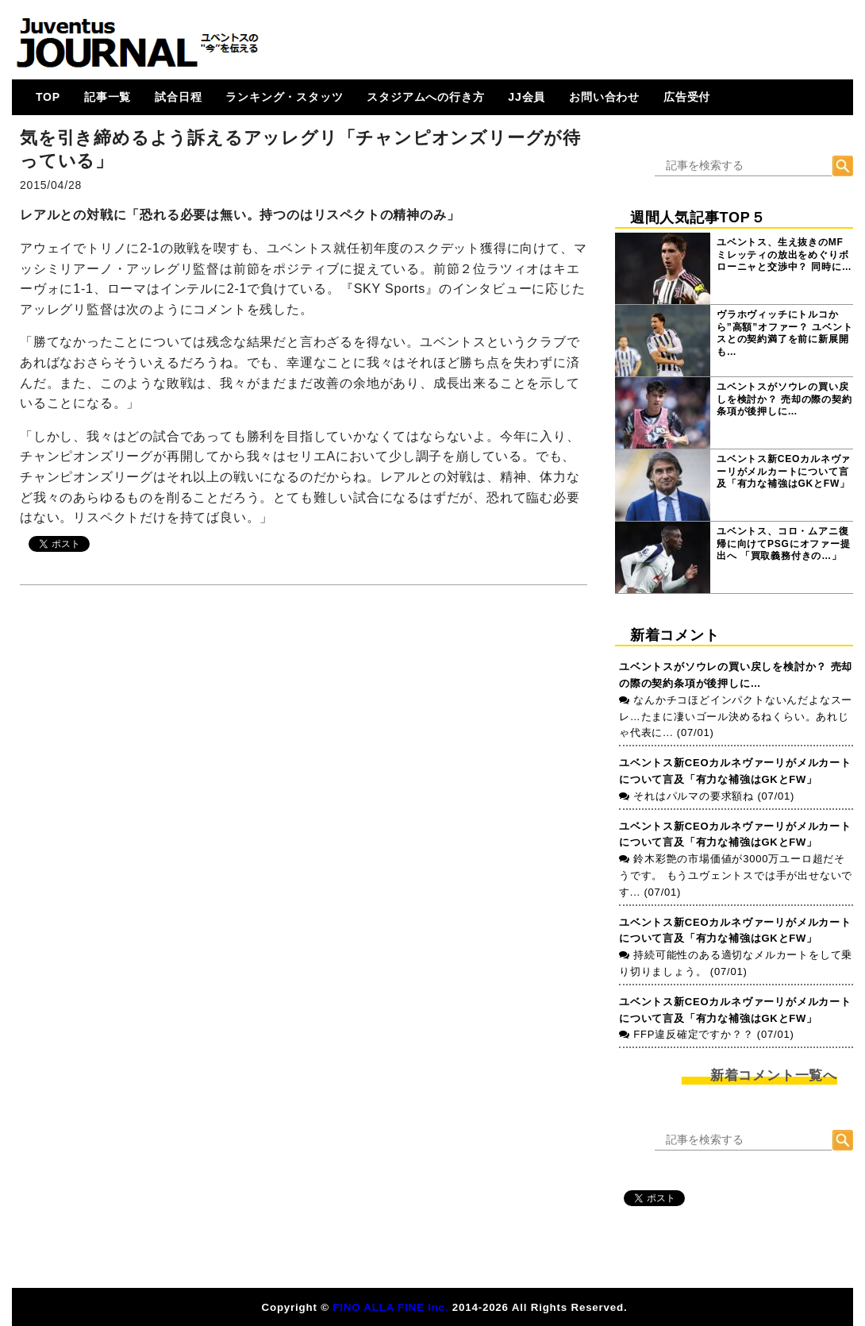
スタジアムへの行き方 (425, 97)
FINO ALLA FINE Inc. (390, 1307)
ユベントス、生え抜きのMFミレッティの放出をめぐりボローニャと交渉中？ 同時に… (784, 254)
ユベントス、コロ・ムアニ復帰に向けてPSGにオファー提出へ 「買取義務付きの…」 (784, 543)
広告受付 (686, 97)
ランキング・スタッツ (284, 97)
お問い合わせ (604, 97)
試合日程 (178, 97)
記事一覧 (107, 97)
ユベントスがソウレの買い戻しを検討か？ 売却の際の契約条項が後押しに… (784, 399)
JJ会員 (526, 97)
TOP (48, 97)
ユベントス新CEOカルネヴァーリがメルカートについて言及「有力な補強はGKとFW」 (784, 471)
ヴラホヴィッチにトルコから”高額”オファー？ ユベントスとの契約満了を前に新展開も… (784, 333)
